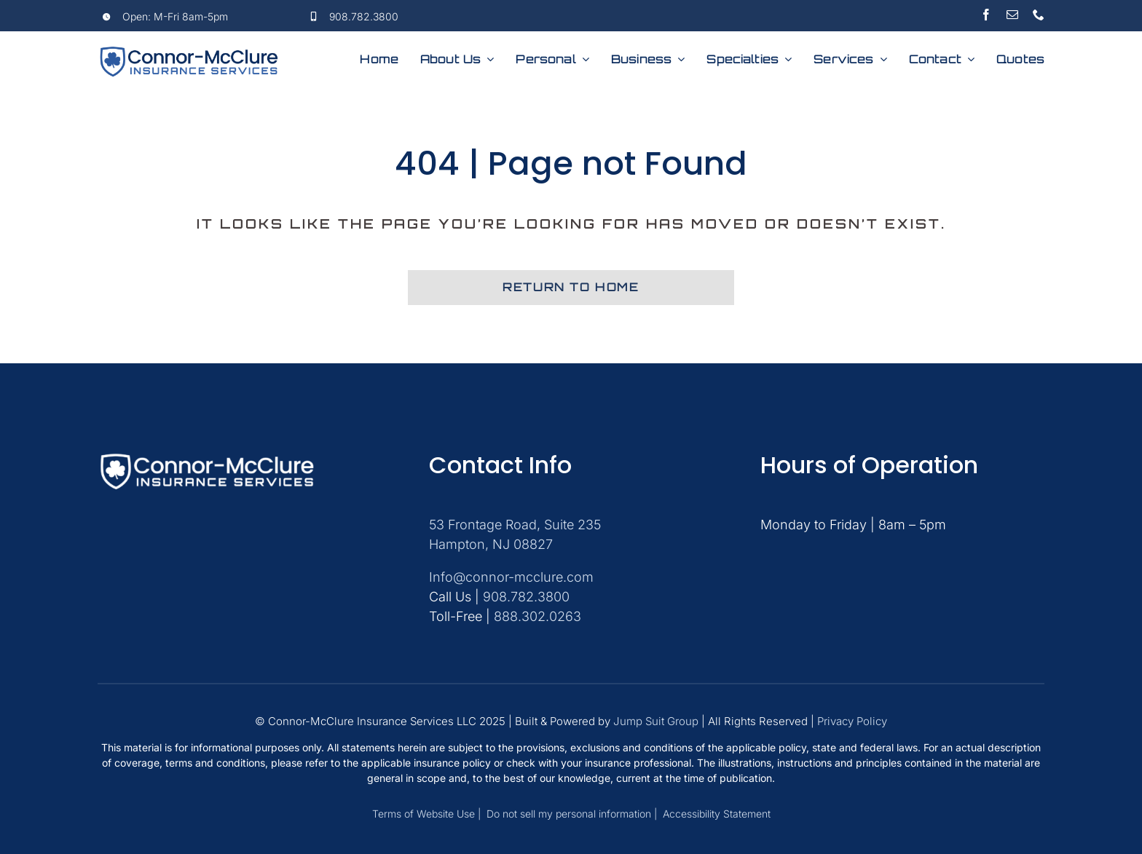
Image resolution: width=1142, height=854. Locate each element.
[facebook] (986, 14)
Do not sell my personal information (569, 813)
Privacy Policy (852, 721)
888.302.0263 (537, 616)
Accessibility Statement (717, 813)
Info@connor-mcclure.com (511, 577)
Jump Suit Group (655, 721)
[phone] (1038, 14)
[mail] (1012, 14)
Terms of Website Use (425, 813)
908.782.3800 (363, 16)
